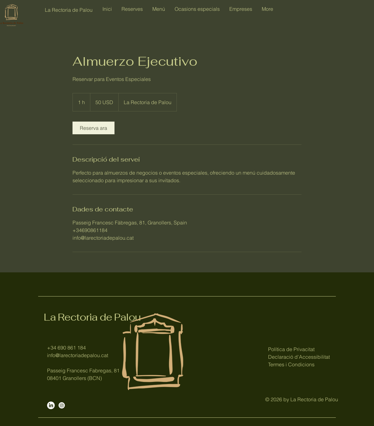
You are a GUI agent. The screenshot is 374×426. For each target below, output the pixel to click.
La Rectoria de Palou (92, 317)
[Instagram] (62, 405)
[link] (93, 128)
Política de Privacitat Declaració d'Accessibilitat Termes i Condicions (299, 357)
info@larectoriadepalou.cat (77, 355)
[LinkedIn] (51, 405)
